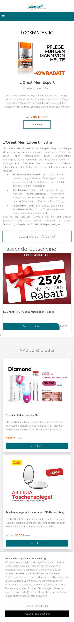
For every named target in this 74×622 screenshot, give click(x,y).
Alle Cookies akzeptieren (37, 613)
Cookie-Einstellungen (37, 606)
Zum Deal (37, 124)
